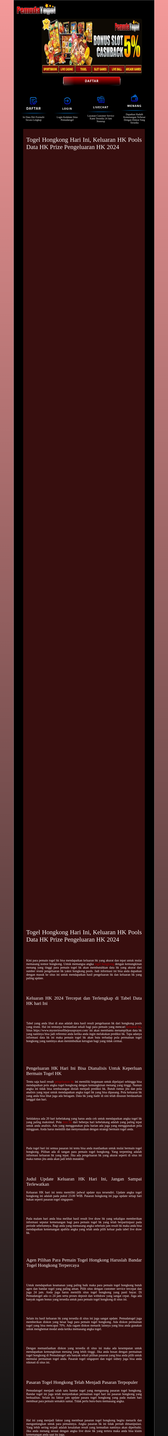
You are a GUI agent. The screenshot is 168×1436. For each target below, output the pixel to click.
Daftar (91, 81)
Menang (134, 105)
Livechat (100, 107)
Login (67, 108)
